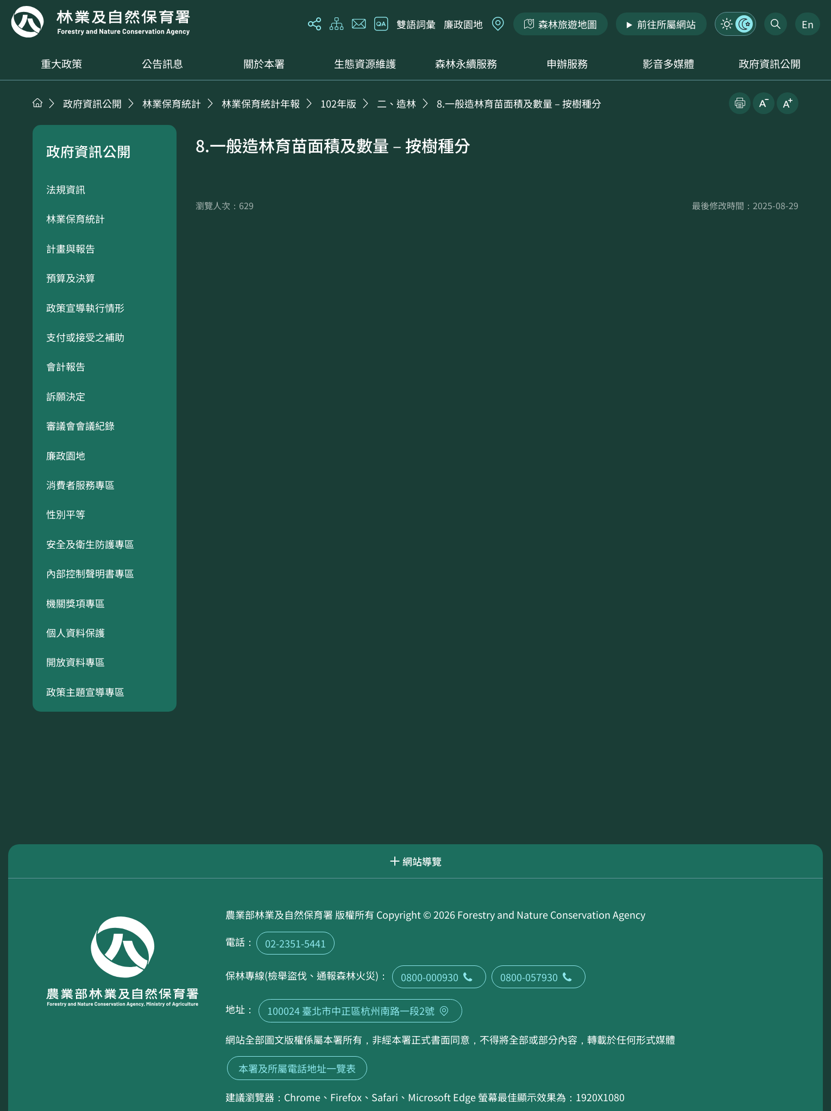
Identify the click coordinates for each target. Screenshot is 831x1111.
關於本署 (264, 63)
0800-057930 (538, 977)
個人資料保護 (75, 632)
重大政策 (61, 63)
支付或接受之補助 (85, 337)
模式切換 (735, 24)
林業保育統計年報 (261, 103)
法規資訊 (65, 189)
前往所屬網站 (666, 24)
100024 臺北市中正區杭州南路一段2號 (360, 1010)
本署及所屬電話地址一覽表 (297, 1068)
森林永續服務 (466, 63)
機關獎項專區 (75, 603)
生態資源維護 (365, 63)
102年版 (338, 103)
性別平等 (65, 514)
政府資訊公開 (770, 63)
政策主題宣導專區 (85, 692)
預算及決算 (70, 278)
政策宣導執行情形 (85, 307)
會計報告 (65, 366)
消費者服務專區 (80, 485)
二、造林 (396, 103)
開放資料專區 (75, 662)
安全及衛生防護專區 (90, 544)
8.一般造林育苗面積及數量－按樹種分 (519, 103)
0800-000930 (439, 977)
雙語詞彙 (416, 24)
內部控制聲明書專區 (90, 573)
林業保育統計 (171, 103)
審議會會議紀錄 (80, 425)
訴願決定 (65, 396)
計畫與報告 (70, 248)
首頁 (37, 103)
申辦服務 (567, 63)
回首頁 (100, 21)
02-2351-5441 (295, 943)
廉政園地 (463, 24)
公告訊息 (162, 63)
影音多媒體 (668, 63)
